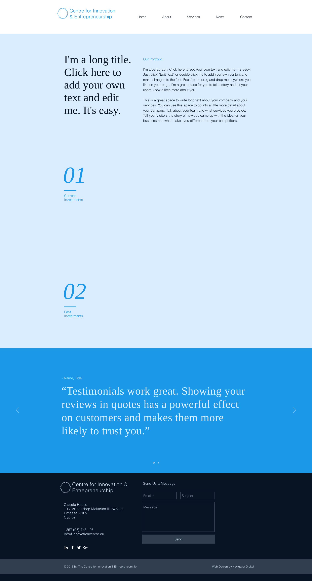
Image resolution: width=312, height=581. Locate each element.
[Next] (294, 410)
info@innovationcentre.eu (84, 534)
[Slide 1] (154, 463)
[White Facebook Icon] (72, 547)
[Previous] (17, 410)
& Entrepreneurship (91, 17)
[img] (158, 175)
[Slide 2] (158, 462)
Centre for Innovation (92, 11)
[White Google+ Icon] (85, 547)
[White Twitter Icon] (79, 547)
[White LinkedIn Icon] (66, 547)
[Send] (178, 539)
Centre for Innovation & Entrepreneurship (100, 487)
